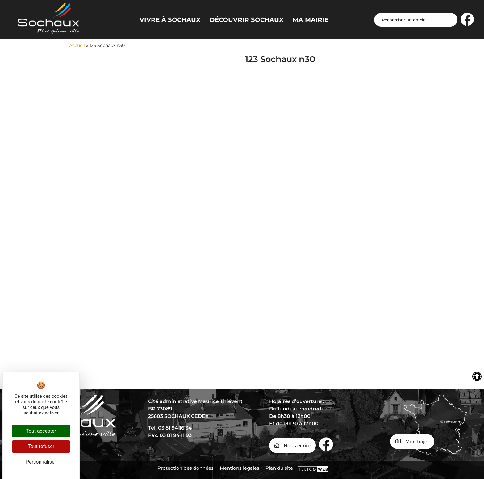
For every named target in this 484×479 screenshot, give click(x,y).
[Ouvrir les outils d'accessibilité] (477, 376)
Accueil (77, 45)
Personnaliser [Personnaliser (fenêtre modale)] (41, 462)
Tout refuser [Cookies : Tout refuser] (41, 446)
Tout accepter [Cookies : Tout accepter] (41, 431)
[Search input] (415, 20)
